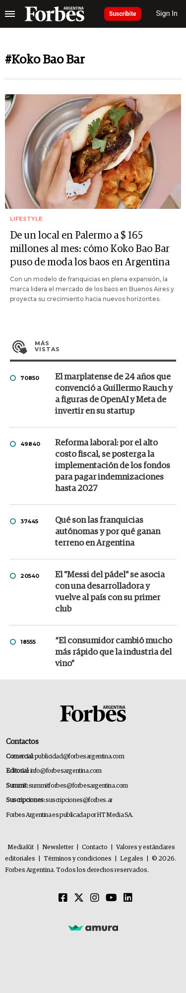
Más (105, 346)
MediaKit (20, 847)
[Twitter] (79, 898)
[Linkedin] (128, 898)
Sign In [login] (167, 13)
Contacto (95, 847)
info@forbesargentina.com (66, 771)
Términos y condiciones (78, 859)
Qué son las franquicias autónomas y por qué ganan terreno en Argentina (107, 532)
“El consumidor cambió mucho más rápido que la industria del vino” (113, 652)
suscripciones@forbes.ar (79, 800)
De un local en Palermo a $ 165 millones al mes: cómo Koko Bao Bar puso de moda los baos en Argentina (90, 249)
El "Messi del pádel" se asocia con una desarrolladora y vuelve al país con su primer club (110, 592)
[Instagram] (94, 898)
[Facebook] (63, 898)
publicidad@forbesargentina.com (79, 756)
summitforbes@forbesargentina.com (78, 786)
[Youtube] (111, 898)
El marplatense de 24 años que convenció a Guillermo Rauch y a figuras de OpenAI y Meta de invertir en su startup (114, 394)
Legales (131, 859)
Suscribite (122, 13)
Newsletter (57, 847)
